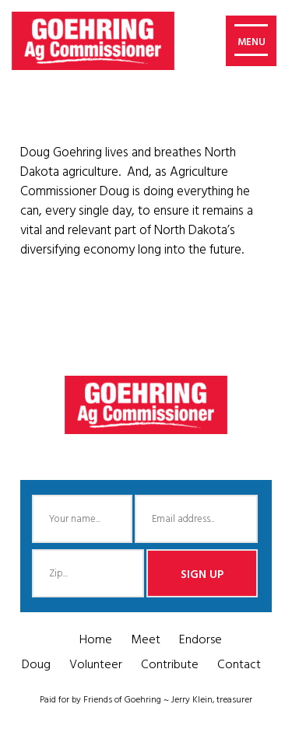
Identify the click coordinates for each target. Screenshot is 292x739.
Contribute (170, 665)
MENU (251, 42)
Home (95, 640)
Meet (145, 640)
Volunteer (95, 665)
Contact (239, 665)
